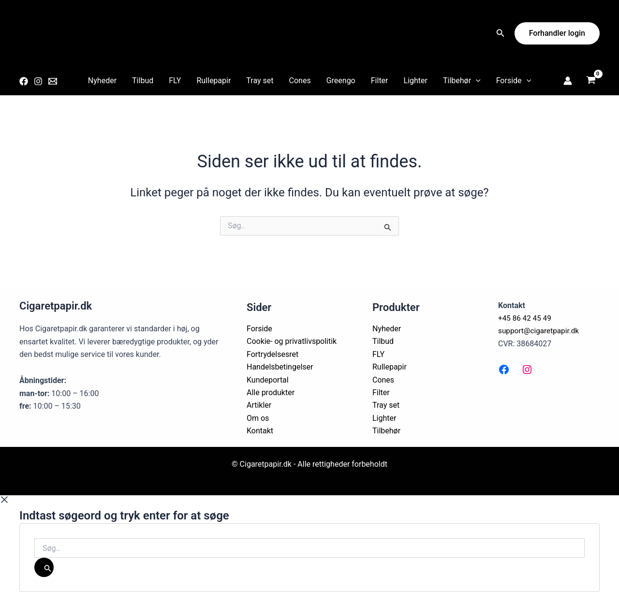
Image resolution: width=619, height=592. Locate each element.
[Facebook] (23, 81)
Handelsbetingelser (280, 366)
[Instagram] (38, 81)
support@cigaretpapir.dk (540, 330)
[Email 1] (52, 81)
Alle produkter (271, 392)
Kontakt (260, 430)
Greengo (340, 80)
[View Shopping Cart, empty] (591, 81)
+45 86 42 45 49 (526, 318)
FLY (175, 80)
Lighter (415, 80)
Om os (258, 418)
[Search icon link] (500, 34)
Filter (379, 80)
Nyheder (102, 80)
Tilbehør (462, 80)
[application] (476, 80)
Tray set (259, 80)
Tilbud (142, 80)
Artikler (259, 405)
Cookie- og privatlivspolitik (292, 341)
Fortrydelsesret (272, 354)
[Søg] (44, 567)
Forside (513, 80)
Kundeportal (268, 380)
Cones (300, 80)
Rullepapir (213, 80)
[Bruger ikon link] (567, 80)
